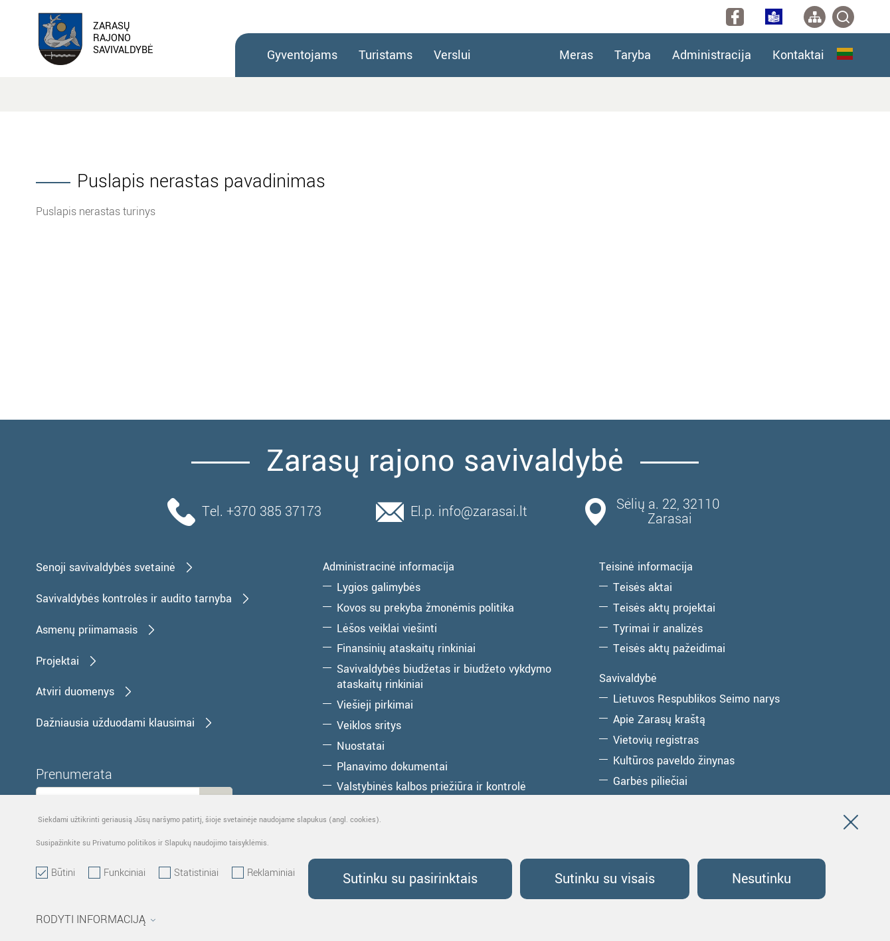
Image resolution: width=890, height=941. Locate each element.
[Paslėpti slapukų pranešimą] (851, 825)
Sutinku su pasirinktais (410, 879)
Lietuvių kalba (845, 54)
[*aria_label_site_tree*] (815, 17)
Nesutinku (761, 879)
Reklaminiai (263, 873)
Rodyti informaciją (96, 919)
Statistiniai (189, 873)
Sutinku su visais (605, 879)
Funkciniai (116, 873)
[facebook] (735, 17)
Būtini (55, 873)
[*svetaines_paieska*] (843, 17)
